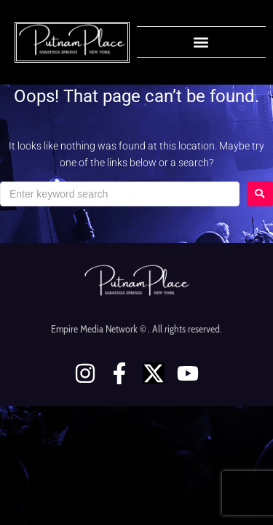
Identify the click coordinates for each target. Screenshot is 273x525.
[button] (201, 42)
